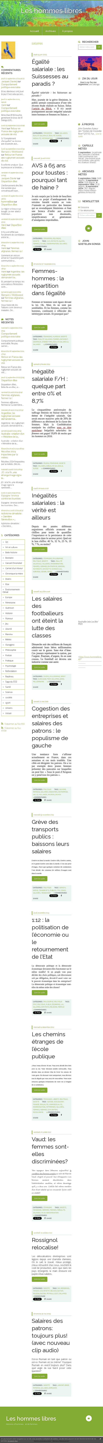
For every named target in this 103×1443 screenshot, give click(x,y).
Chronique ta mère (14, 573)
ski (59, 1288)
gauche (62, 789)
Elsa (7, 584)
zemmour (37, 342)
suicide (50, 1102)
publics (53, 890)
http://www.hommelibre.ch (90, 657)
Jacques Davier (9, 178)
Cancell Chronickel (13, 563)
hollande (43, 795)
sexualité (44, 1104)
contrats (45, 1007)
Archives (50, 31)
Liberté (8, 628)
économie (56, 1004)
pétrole (50, 1293)
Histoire (8, 613)
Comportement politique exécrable (10, 86)
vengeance (46, 893)
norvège (36, 572)
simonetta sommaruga (52, 569)
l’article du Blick (41, 108)
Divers (8, 579)
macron (51, 795)
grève (35, 890)
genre (43, 572)
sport (7, 702)
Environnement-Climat (11, 590)
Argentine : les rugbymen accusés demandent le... (12, 274)
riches (58, 795)
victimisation (47, 138)
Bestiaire (9, 557)
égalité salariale (40, 136)
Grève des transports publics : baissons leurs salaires (50, 836)
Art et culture (11, 547)
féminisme (37, 1210)
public (48, 1004)
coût (56, 1293)
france (36, 1104)
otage (63, 890)
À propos (67, 31)
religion (53, 1007)
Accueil (34, 31)
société (8, 697)
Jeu (6, 623)
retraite (54, 241)
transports (44, 890)
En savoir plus (13, 1441)
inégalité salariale (54, 466)
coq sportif (44, 1291)
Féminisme (10, 602)
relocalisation (39, 1293)
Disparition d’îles (9, 181)
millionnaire (38, 682)
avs (48, 241)
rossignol (65, 1288)
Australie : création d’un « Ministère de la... (12, 435)
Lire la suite (39, 124)
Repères (9, 676)
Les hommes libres (51, 11)
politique (41, 1004)
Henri (3, 105)
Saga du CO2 (11, 681)
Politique (9, 660)
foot (49, 679)
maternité (37, 569)
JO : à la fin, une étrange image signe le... (11, 475)
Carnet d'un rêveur (14, 568)
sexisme (61, 566)
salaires (63, 133)
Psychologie (10, 665)
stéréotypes (47, 342)
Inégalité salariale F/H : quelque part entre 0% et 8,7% (50, 386)
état (34, 1004)
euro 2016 (42, 679)
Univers (8, 708)
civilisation (53, 1110)
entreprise (52, 566)
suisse (58, 136)
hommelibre (7, 201)
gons (62, 679)
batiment (64, 339)
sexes (49, 572)
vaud (43, 1213)
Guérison (9, 607)
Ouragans (9, 644)
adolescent (59, 1102)
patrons (36, 792)
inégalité (37, 138)
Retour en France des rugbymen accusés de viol (12, 131)
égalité (52, 136)
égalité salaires (45, 339)
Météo (8, 639)
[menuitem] (34, 30)
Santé (8, 687)
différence (51, 1107)
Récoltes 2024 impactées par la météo (9, 454)
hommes (43, 566)
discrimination (52, 244)
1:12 (62, 1004)
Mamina (8, 634)
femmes (36, 244)
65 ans (61, 241)
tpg (58, 890)
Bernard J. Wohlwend (12, 151)
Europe (8, 597)
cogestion (53, 792)
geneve (62, 888)
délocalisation (56, 1291)
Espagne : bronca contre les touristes (11, 497)
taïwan (36, 1291)
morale (61, 1007)
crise (67, 1385)
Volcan (8, 713)
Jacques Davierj (9, 81)
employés (53, 1388)
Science (8, 692)
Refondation (11, 671)
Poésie (8, 655)
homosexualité (55, 1104)
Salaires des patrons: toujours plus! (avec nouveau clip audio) (51, 1335)
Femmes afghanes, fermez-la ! (12, 249)
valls (35, 795)
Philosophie (10, 650)
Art (6, 542)
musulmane (38, 1112)
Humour (9, 618)
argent (61, 1385)
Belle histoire (11, 552)
